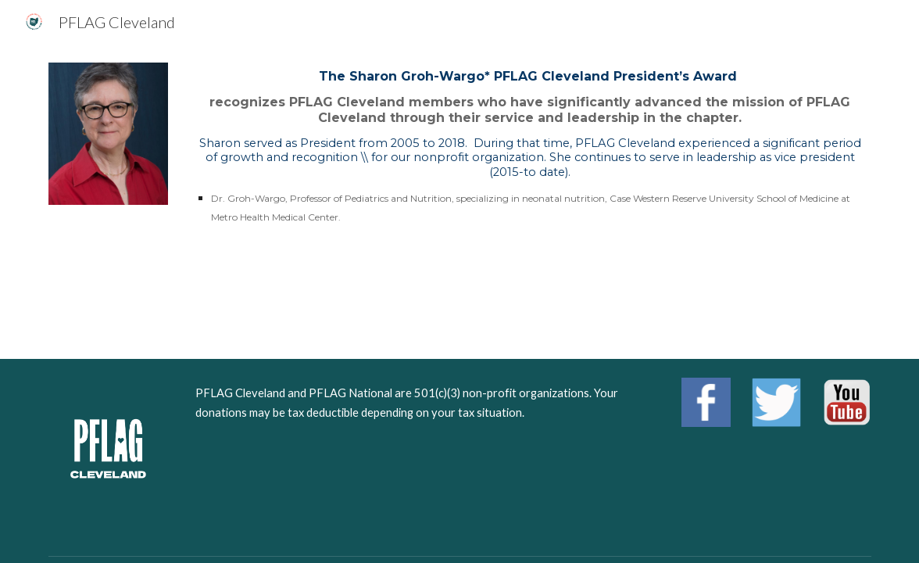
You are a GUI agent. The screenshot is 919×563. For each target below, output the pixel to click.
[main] (530, 148)
